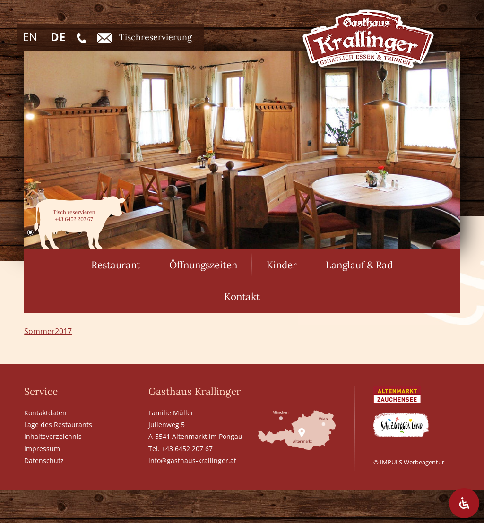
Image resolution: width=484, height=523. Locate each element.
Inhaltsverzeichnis (53, 436)
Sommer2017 (48, 331)
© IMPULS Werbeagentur (408, 462)
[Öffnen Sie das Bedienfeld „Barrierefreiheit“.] (464, 503)
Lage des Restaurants (58, 424)
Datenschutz (44, 460)
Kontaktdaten (45, 412)
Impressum (42, 448)
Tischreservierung (144, 37)
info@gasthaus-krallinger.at (192, 460)
